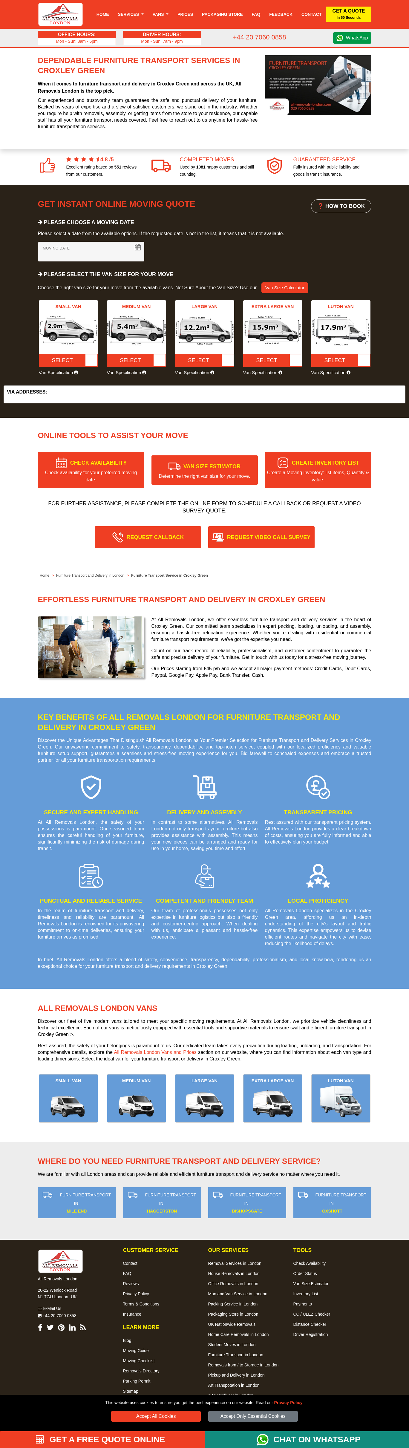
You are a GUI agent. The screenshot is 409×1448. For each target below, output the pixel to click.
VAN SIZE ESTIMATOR (204, 471)
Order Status (305, 1273)
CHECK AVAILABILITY (91, 471)
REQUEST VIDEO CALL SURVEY (268, 537)
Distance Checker (310, 1324)
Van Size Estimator (311, 1283)
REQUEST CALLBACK (155, 537)
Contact (311, 14)
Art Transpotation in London (234, 1385)
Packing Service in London (233, 1304)
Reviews (131, 1283)
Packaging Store (222, 14)
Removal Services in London (234, 1263)
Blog (127, 1340)
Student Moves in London (232, 1344)
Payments (302, 1304)
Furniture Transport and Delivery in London (90, 575)
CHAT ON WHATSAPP (316, 1439)
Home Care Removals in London (238, 1334)
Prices (185, 14)
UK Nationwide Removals (232, 1324)
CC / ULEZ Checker (311, 1314)
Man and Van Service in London (237, 1293)
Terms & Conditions (141, 1304)
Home (102, 14)
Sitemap (130, 1391)
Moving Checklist (139, 1360)
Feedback (280, 14)
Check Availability (309, 1263)
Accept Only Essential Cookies (253, 1416)
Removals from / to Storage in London (243, 1365)
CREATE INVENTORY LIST (318, 471)
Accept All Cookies (156, 1416)
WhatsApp (357, 37)
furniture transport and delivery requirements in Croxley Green (161, 966)
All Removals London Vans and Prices (155, 1052)
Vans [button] (159, 14)
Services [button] (129, 14)
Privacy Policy (288, 1402)
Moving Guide (136, 1350)
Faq (256, 14)
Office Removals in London (233, 1283)
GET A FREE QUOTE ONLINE (100, 1439)
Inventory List (305, 1293)
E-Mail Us (50, 1308)
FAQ (127, 1273)
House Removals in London (234, 1273)
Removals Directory (141, 1371)
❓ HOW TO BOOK (341, 206)
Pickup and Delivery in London (236, 1375)
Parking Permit (137, 1381)
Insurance (132, 1314)
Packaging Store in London (233, 1314)
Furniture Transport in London (235, 1354)
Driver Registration (310, 1334)
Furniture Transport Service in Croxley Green (169, 575)
